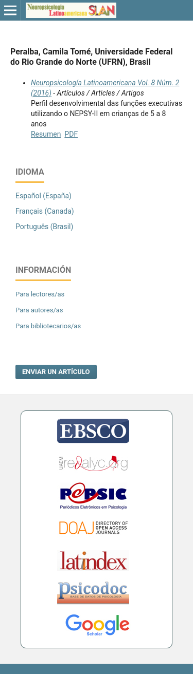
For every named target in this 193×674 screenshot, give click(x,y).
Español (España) (43, 196)
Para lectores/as (39, 294)
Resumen (46, 134)
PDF (71, 134)
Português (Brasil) (44, 226)
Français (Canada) (44, 211)
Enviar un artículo (56, 372)
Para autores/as (39, 310)
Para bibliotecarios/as (48, 326)
